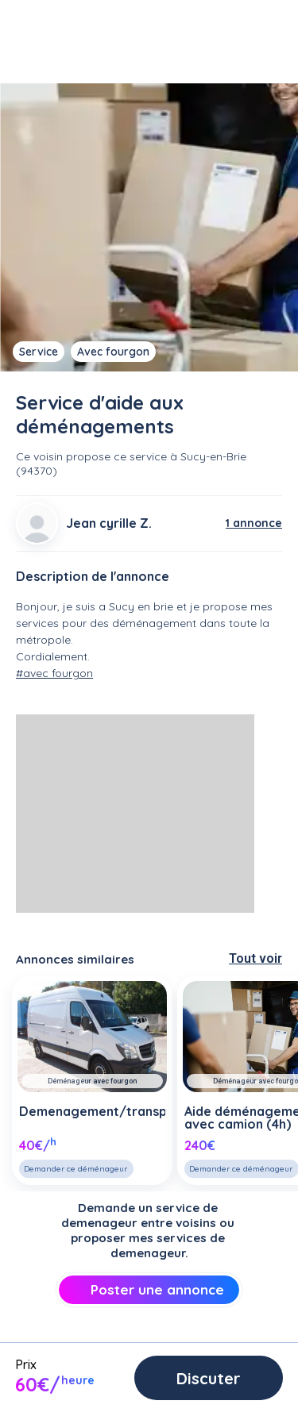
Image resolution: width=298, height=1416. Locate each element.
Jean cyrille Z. (109, 523)
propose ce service (116, 456)
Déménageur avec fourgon (92, 1081)
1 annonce (254, 523)
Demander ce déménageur (75, 1169)
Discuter (208, 1378)
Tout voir (255, 958)
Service (38, 351)
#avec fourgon (54, 673)
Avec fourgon (113, 351)
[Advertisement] (135, 813)
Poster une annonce (149, 1289)
